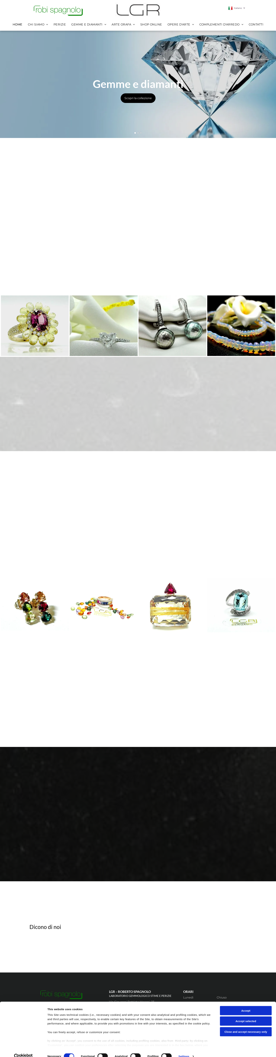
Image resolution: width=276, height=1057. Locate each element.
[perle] (241, 325)
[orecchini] (35, 605)
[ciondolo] (172, 605)
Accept (245, 1004)
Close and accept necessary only (245, 1025)
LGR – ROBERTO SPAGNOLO (130, 992)
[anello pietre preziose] (35, 325)
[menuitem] (17, 24)
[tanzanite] (241, 605)
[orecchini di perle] (172, 325)
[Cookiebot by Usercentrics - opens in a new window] (23, 1050)
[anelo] (103, 605)
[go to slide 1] (135, 133)
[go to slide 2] (138, 133)
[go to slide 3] (141, 133)
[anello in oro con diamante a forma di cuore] (103, 325)
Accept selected (245, 1014)
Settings (184, 1049)
